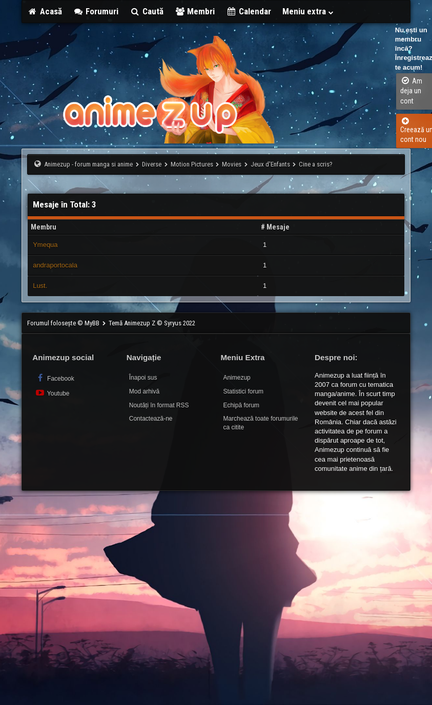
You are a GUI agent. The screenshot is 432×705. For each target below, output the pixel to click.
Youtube (52, 392)
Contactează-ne (151, 418)
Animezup (236, 377)
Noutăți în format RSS (159, 405)
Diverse (151, 164)
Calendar (248, 11)
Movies (231, 164)
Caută (146, 11)
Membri (195, 11)
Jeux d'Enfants (270, 164)
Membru (43, 227)
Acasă (44, 11)
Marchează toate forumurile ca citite (260, 423)
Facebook (54, 378)
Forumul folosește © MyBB (64, 323)
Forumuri (96, 11)
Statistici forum (243, 391)
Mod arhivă (144, 391)
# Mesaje (275, 227)
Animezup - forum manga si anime (88, 164)
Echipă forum (241, 405)
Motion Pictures (192, 164)
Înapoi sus (143, 377)
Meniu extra (308, 11)
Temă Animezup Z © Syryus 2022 (152, 323)
